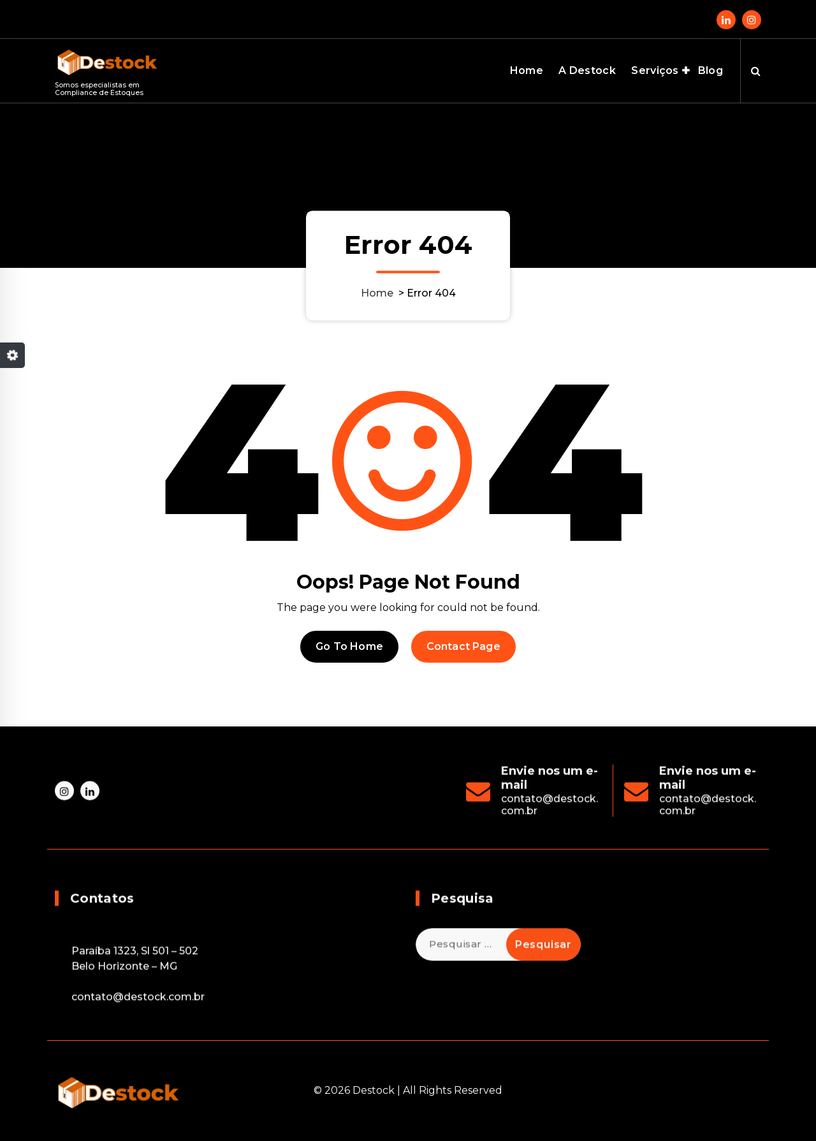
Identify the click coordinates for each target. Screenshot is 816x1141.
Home (526, 70)
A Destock (587, 70)
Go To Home (349, 646)
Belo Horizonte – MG (124, 1053)
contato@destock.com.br (138, 1083)
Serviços (654, 70)
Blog (710, 70)
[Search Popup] (755, 71)
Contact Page (463, 646)
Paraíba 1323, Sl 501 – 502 (134, 1037)
